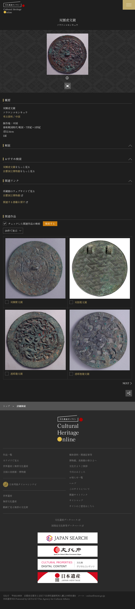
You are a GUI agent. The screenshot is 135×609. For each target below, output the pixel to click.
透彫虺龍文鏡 (82, 374)
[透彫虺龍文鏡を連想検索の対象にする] (71, 374)
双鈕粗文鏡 (81, 302)
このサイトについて (79, 489)
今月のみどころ (77, 472)
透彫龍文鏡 (16, 373)
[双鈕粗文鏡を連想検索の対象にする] (71, 302)
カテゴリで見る (11, 460)
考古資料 (8, 116)
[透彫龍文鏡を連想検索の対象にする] (7, 373)
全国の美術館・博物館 (14, 472)
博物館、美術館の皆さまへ (83, 460)
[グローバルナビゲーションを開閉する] (129, 5)
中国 (17, 116)
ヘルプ (72, 483)
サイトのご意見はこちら (81, 506)
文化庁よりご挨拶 (78, 466)
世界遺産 (7, 495)
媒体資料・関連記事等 (80, 454)
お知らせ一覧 (76, 477)
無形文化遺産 (10, 501)
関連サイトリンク (78, 494)
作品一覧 (7, 454)
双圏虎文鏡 (9, 167)
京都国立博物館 (11, 171)
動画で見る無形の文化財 (15, 507)
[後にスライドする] (127, 383)
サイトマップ (76, 500)
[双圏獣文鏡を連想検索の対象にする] (7, 302)
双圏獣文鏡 (16, 302)
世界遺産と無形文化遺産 (15, 466)
